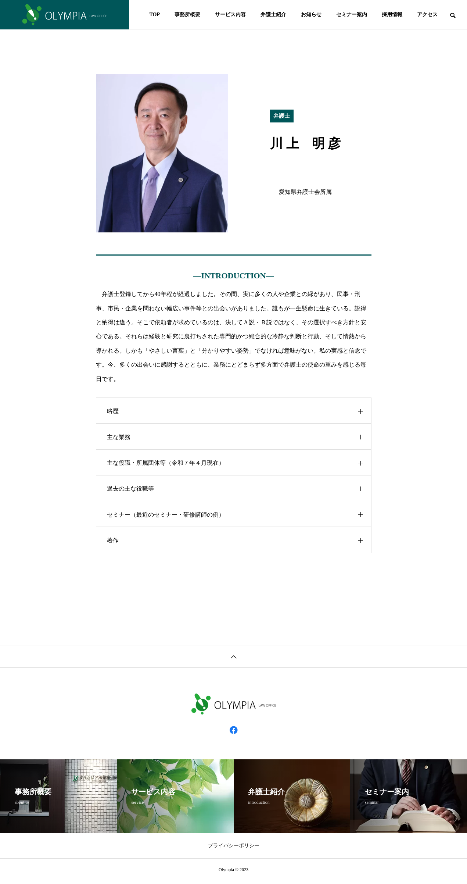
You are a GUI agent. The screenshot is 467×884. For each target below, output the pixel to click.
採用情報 (392, 14)
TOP (154, 14)
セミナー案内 (351, 14)
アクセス (427, 14)
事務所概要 (187, 14)
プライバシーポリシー (233, 849)
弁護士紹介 (273, 14)
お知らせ (311, 14)
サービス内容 (230, 14)
